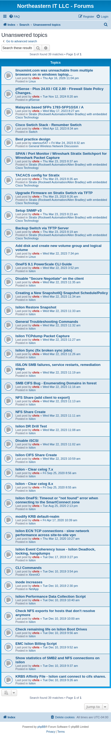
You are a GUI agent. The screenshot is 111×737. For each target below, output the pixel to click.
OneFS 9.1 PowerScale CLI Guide (43, 264)
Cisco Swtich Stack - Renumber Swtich (48, 125)
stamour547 (40, 142)
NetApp (34, 589)
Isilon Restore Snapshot (35, 307)
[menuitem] (14, 16)
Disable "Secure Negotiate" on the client (49, 278)
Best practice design (32, 139)
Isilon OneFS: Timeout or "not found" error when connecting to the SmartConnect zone (56, 500)
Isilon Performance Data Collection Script (50, 596)
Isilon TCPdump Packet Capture (42, 336)
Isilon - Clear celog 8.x (34, 484)
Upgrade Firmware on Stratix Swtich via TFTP (54, 193)
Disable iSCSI (26, 441)
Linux (32, 81)
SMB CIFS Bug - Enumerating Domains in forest (56, 383)
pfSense (34, 99)
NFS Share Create (30, 412)
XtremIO (34, 574)
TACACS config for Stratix (37, 175)
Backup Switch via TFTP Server (42, 228)
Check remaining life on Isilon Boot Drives (51, 629)
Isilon (32, 271)
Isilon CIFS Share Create (36, 455)
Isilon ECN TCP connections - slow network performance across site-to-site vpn (52, 533)
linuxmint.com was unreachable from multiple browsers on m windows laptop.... (54, 72)
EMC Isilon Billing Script (36, 644)
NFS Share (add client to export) (42, 397)
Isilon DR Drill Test (31, 426)
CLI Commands (28, 568)
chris (35, 78)
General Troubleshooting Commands (46, 322)
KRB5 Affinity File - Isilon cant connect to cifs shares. (60, 676)
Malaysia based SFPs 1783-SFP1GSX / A (49, 107)
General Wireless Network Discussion (54, 146)
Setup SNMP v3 (28, 210)
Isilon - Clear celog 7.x (34, 469)
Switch (33, 131)
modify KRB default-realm (37, 516)
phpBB (41, 726)
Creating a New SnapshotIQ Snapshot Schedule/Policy (61, 293)
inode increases (29, 582)
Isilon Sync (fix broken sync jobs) (43, 350)
